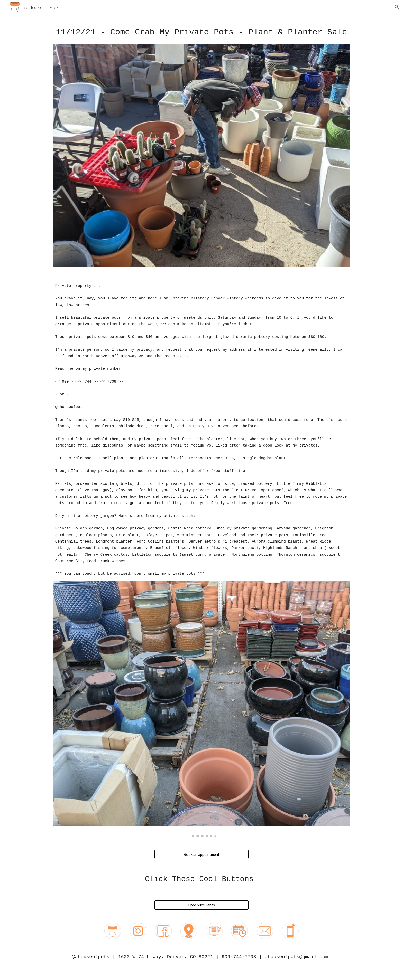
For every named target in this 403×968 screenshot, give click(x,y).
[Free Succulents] (201, 905)
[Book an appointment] (201, 854)
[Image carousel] (201, 709)
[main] (201, 32)
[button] (397, 7)
